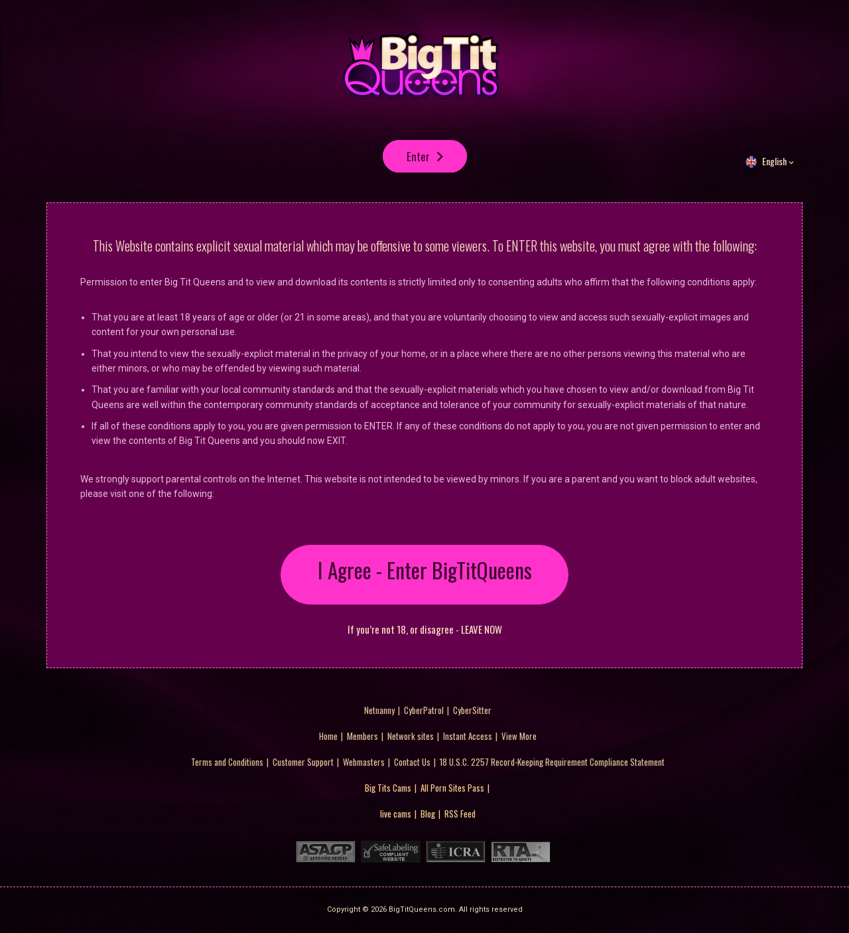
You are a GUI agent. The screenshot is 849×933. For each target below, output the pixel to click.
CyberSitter (472, 710)
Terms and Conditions (227, 762)
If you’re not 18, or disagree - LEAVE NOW (425, 630)
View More (519, 736)
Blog (428, 814)
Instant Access (467, 736)
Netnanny (379, 710)
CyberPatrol (424, 710)
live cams (395, 814)
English (774, 166)
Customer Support (303, 762)
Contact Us (412, 762)
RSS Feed (460, 814)
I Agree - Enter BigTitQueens (425, 575)
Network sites (410, 736)
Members (362, 736)
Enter (418, 159)
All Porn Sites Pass (452, 788)
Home (328, 736)
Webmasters (364, 762)
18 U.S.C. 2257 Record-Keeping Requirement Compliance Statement (552, 762)
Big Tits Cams (388, 788)
